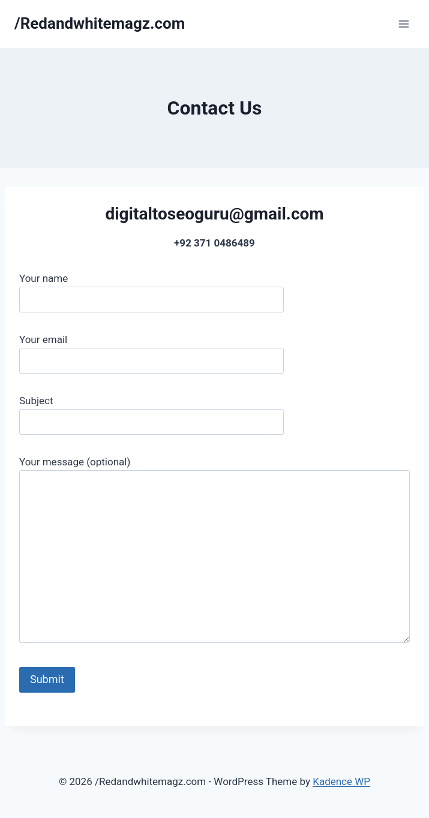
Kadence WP (341, 781)
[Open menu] (403, 23)
